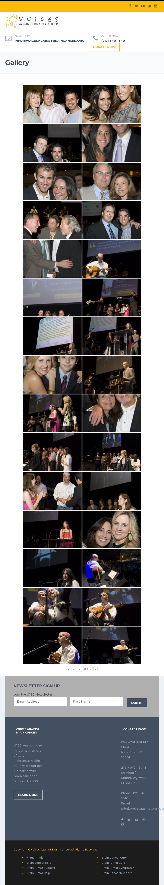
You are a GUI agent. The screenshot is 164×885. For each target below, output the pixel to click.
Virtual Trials (35, 857)
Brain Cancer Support (116, 873)
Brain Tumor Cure (113, 863)
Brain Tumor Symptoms (117, 868)
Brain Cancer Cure (114, 857)
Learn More (28, 795)
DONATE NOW (104, 47)
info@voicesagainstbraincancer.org (49, 41)
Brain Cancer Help (38, 863)
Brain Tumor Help (38, 873)
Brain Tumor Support (40, 868)
